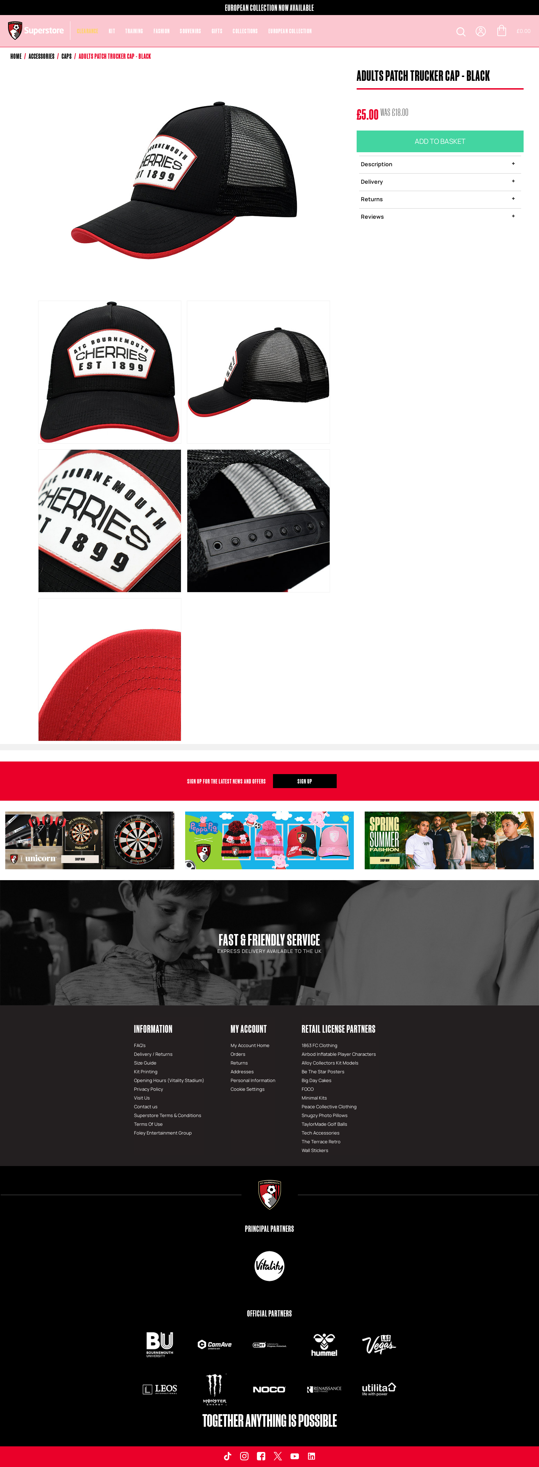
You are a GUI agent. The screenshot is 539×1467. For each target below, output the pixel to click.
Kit (112, 31)
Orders (238, 1054)
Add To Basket (440, 141)
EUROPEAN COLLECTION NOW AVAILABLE (269, 7)
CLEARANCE (88, 31)
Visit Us (142, 1098)
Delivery (372, 181)
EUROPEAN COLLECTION (290, 31)
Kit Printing (146, 1071)
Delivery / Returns (153, 1054)
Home (16, 56)
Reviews (372, 216)
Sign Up (305, 781)
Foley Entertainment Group (163, 1133)
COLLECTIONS (245, 31)
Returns (372, 199)
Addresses (242, 1071)
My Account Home (250, 1045)
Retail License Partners (339, 1028)
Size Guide (145, 1063)
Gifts (217, 31)
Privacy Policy (148, 1089)
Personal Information (253, 1080)
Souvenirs (190, 31)
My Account (249, 1028)
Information (153, 1028)
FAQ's (140, 1045)
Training (134, 31)
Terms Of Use (148, 1124)
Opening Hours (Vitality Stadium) (169, 1080)
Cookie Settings (248, 1089)
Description (376, 164)
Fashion (162, 31)
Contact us (146, 1106)
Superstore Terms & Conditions (167, 1115)
